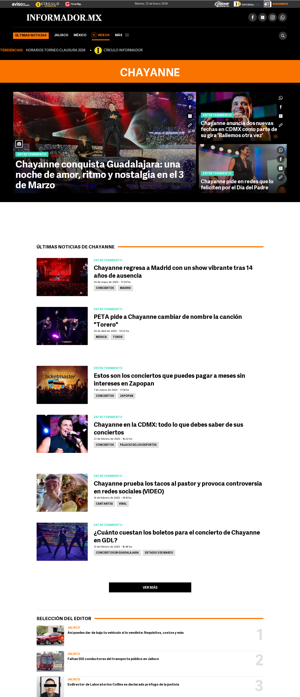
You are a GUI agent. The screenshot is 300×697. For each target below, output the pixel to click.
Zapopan (126, 396)
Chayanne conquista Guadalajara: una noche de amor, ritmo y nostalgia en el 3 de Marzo (99, 175)
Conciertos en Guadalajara (117, 553)
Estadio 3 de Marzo (159, 553)
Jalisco (61, 35)
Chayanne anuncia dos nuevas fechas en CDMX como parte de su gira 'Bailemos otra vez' (239, 129)
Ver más (150, 588)
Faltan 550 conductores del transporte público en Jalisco (113, 659)
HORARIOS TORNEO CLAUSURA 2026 (55, 50)
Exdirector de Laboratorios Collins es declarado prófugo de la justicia (123, 684)
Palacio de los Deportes (138, 445)
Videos (101, 35)
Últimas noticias (31, 35)
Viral (123, 504)
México (80, 35)
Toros (118, 337)
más (122, 35)
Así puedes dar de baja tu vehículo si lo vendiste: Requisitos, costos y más (126, 633)
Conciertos (105, 288)
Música (101, 337)
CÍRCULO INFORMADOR (123, 50)
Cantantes (104, 504)
